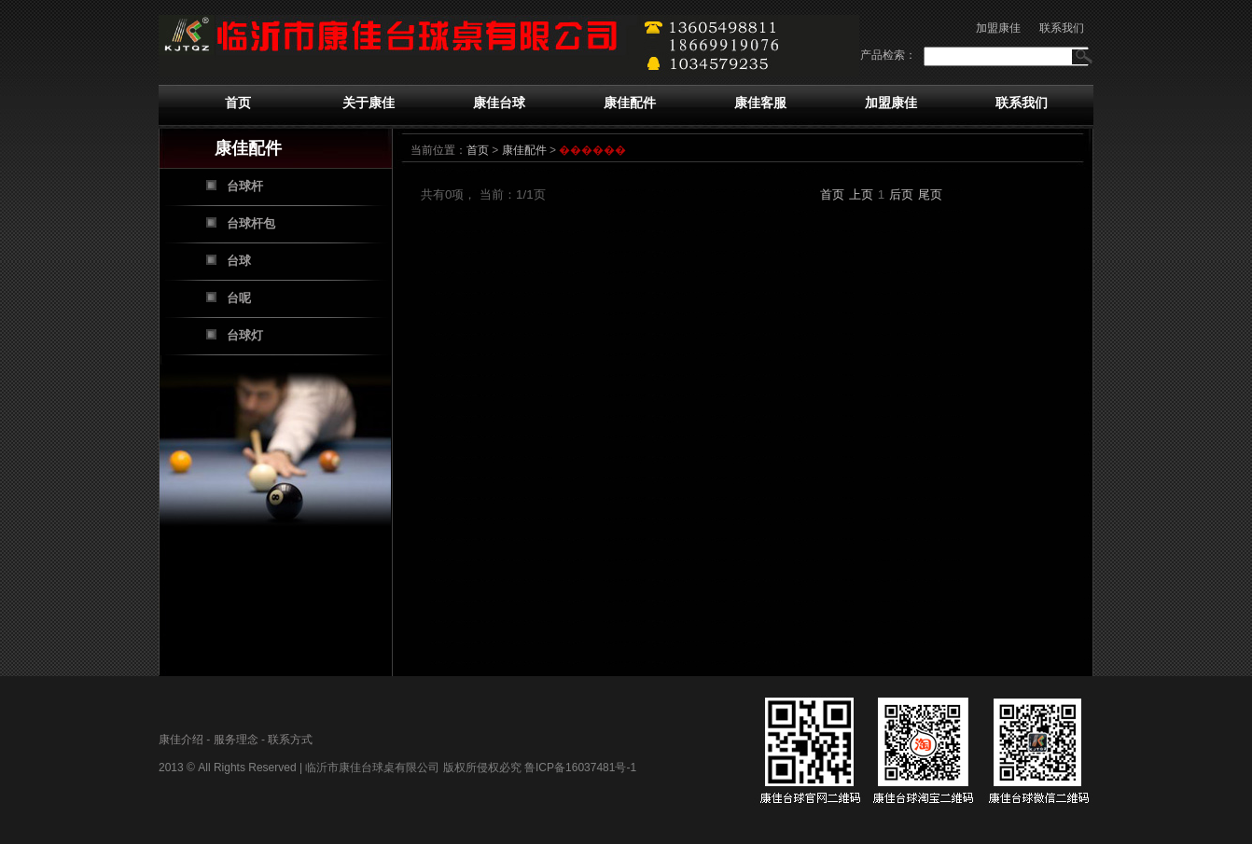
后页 (901, 194)
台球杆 (245, 186)
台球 (239, 261)
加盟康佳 (998, 28)
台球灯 (245, 335)
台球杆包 (251, 223)
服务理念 (236, 739)
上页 (861, 194)
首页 (238, 102)
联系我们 (1061, 28)
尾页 (930, 194)
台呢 (239, 298)
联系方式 (290, 739)
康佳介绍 (181, 739)
